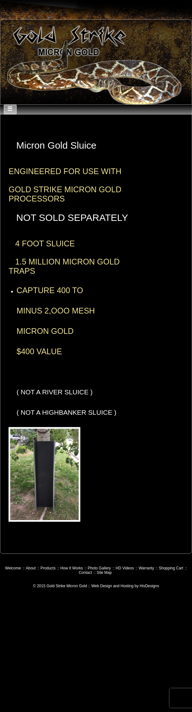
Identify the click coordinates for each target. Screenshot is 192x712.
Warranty (146, 568)
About (31, 568)
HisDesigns (149, 586)
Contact (85, 572)
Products (47, 568)
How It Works (71, 568)
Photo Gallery (99, 568)
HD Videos (125, 568)
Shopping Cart (171, 568)
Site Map (104, 572)
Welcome (13, 568)
